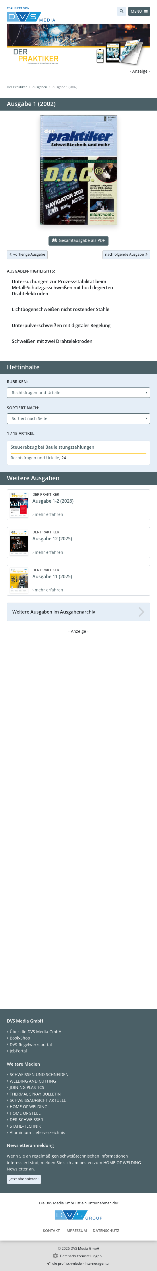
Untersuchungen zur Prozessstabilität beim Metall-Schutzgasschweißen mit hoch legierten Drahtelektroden (62, 287)
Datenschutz (106, 1230)
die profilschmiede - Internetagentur (81, 1263)
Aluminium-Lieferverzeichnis (37, 1132)
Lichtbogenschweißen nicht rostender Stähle (60, 309)
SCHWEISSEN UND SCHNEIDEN (39, 1074)
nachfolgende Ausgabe (126, 254)
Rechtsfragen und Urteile (35, 457)
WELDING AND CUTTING (33, 1081)
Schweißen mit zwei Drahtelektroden (52, 341)
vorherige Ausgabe (27, 254)
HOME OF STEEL (25, 1113)
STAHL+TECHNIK (25, 1126)
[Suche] (121, 11)
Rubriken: (17, 381)
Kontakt (51, 1230)
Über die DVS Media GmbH (35, 1031)
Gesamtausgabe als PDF (78, 240)
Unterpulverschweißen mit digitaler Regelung (61, 325)
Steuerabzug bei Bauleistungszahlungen (52, 447)
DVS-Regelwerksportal (31, 1044)
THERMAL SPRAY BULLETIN (35, 1094)
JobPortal (18, 1051)
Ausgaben (39, 87)
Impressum (76, 1230)
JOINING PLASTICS (27, 1087)
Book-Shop (20, 1038)
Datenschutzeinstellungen (81, 1255)
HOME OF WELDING (28, 1106)
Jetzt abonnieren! (23, 1178)
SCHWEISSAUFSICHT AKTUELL (38, 1100)
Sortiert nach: (23, 407)
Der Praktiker (17, 87)
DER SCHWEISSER (26, 1119)
